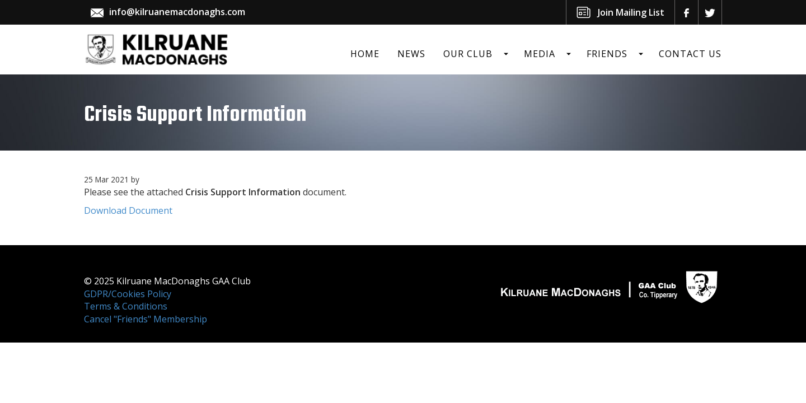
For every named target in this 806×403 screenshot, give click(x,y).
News (411, 54)
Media (539, 54)
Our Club (468, 54)
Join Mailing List (631, 12)
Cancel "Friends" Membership (145, 319)
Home (364, 54)
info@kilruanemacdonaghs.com (177, 12)
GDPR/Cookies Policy (127, 294)
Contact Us (690, 54)
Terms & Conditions (125, 306)
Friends (607, 54)
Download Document (128, 210)
